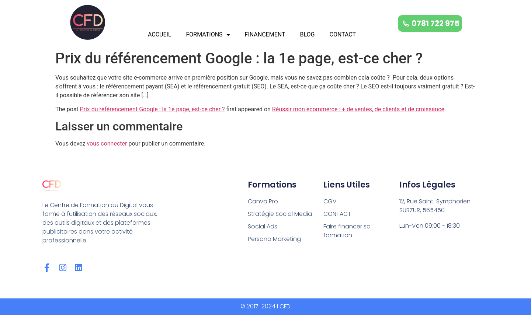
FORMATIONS (208, 34)
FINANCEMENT (265, 34)
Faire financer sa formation (347, 230)
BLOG (307, 34)
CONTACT (342, 34)
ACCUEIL (159, 34)
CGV (330, 201)
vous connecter (107, 143)
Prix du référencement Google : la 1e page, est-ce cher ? (152, 109)
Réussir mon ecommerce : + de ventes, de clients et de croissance (358, 109)
